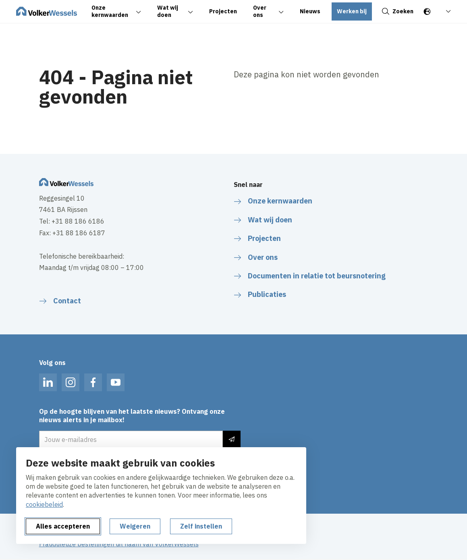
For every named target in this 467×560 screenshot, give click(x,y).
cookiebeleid (44, 504)
